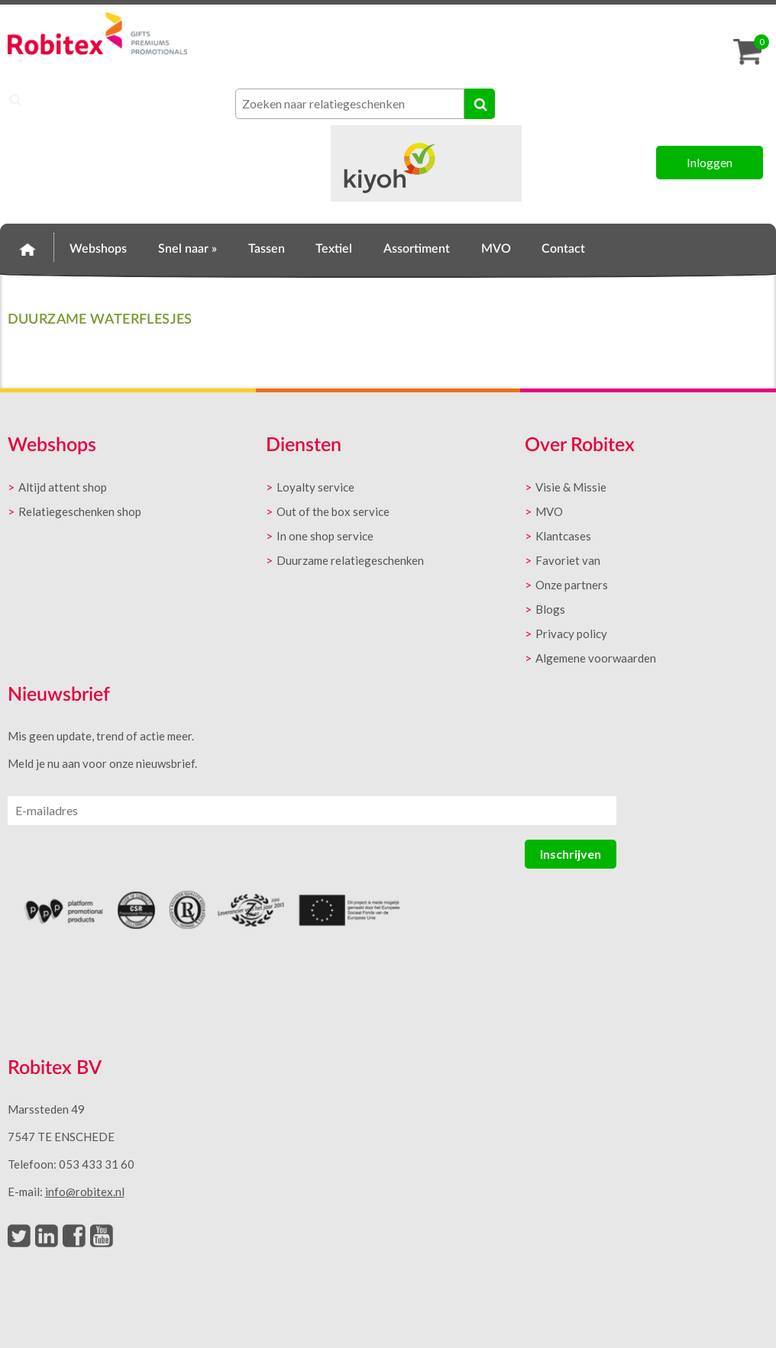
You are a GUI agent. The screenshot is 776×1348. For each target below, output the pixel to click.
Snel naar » (187, 249)
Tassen (266, 249)
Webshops (98, 249)
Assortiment (416, 249)
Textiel (333, 249)
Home (27, 246)
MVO (496, 249)
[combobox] (349, 104)
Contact (563, 249)
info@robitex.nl (84, 1191)
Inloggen (709, 162)
